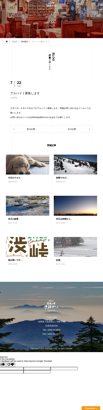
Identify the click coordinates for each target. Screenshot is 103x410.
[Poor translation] (10, 364)
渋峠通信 (13, 98)
